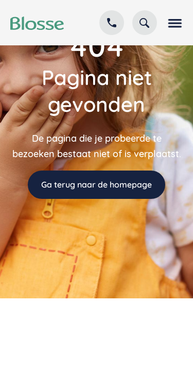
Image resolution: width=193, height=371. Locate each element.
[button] (174, 22)
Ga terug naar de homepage (96, 184)
